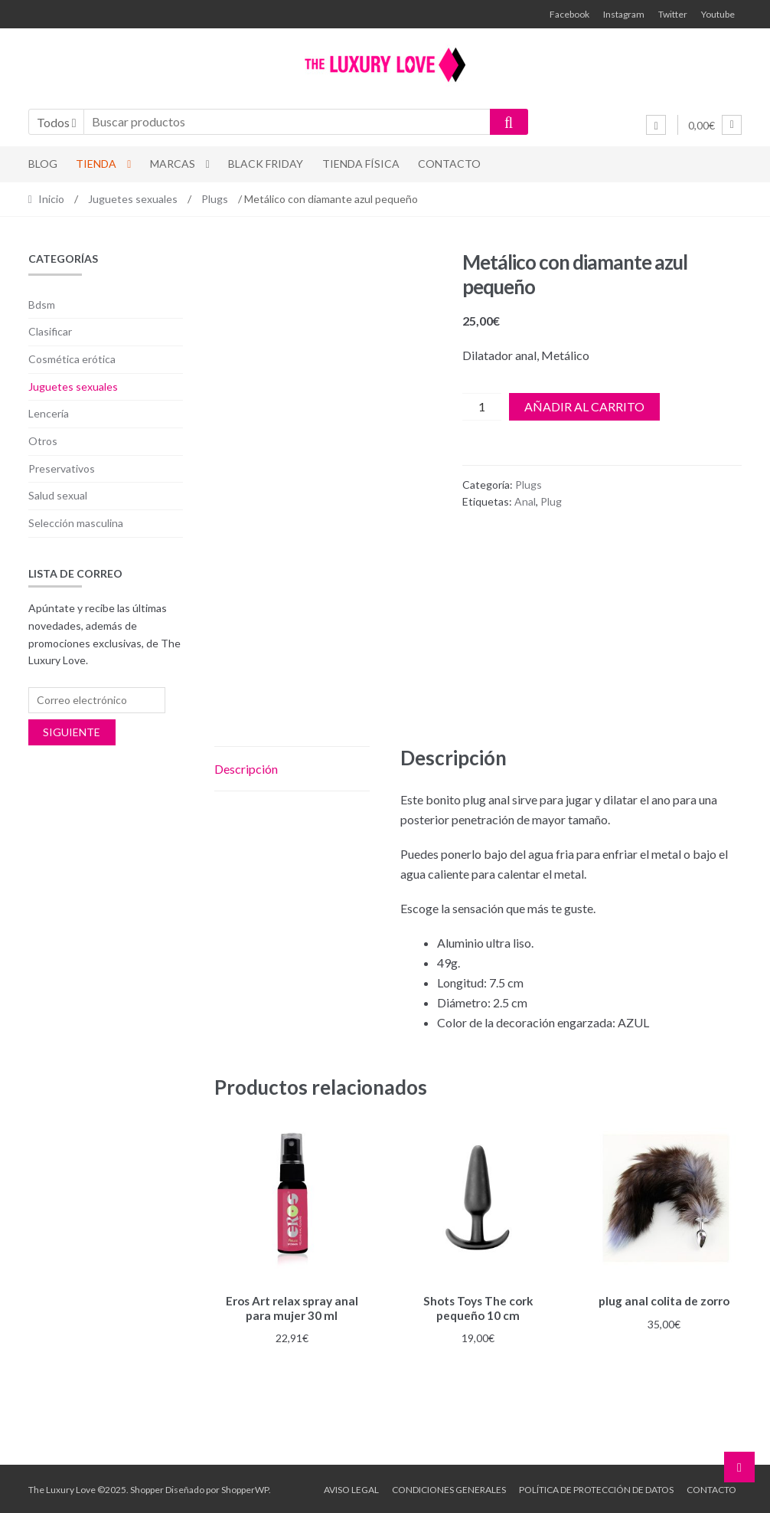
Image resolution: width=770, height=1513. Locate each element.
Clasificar (50, 331)
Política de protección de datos (596, 1487)
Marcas (172, 163)
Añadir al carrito (584, 406)
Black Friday (265, 163)
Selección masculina (75, 522)
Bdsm (41, 304)
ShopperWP (245, 1487)
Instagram (623, 14)
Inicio (51, 198)
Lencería (48, 413)
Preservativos (61, 468)
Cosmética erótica (72, 358)
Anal (525, 501)
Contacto (449, 163)
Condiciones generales (449, 1487)
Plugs (214, 198)
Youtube (718, 14)
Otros (42, 440)
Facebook (569, 14)
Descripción (246, 768)
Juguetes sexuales (133, 198)
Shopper (147, 1487)
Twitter (672, 14)
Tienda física (361, 163)
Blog (42, 163)
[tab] (292, 769)
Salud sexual (57, 495)
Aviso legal (351, 1487)
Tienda (96, 163)
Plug (551, 501)
